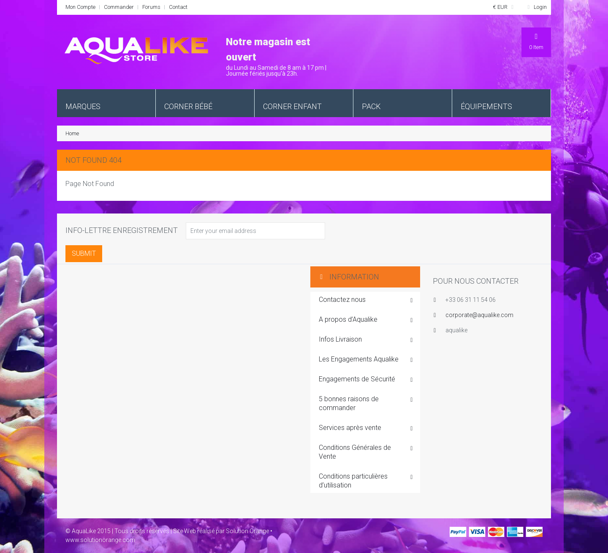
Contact (178, 7)
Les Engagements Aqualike (366, 359)
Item (536, 41)
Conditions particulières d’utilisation (366, 480)
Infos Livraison (366, 340)
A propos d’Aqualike (366, 320)
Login (536, 7)
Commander (119, 7)
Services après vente (366, 428)
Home (72, 133)
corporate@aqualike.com (479, 315)
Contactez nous (366, 300)
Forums (151, 7)
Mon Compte (80, 7)
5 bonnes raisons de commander (366, 403)
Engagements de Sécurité (366, 379)
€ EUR (504, 7)
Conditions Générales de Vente (366, 451)
